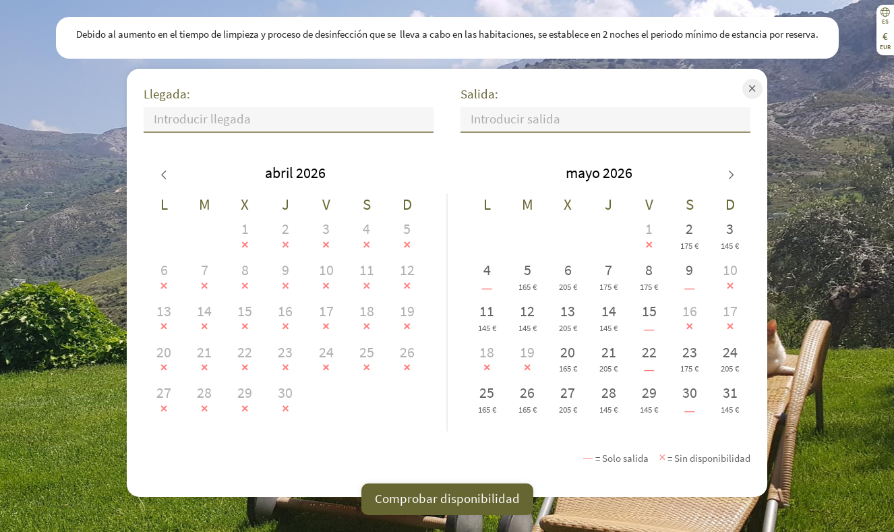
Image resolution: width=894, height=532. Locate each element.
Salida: (479, 94)
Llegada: (167, 94)
